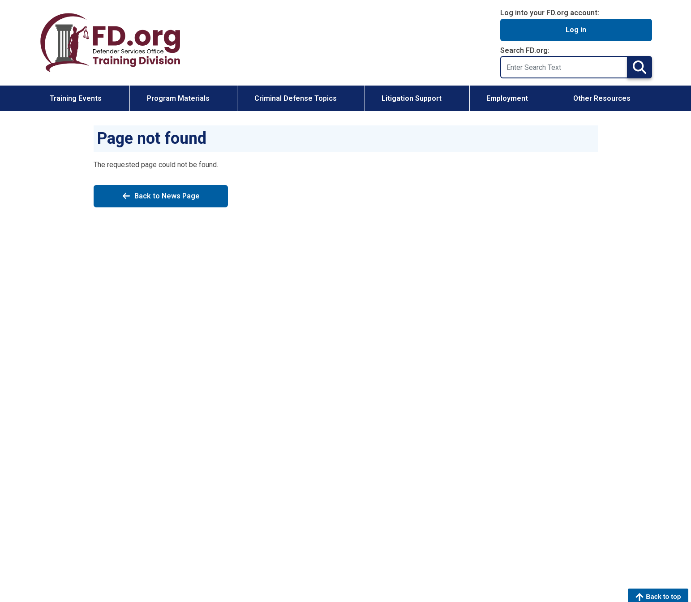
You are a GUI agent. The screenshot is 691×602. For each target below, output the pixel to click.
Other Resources (602, 98)
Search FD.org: (524, 50)
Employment (507, 98)
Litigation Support (412, 98)
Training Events (76, 98)
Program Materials (178, 98)
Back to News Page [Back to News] (161, 196)
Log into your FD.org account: (549, 13)
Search (640, 67)
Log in (576, 30)
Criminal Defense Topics (295, 98)
